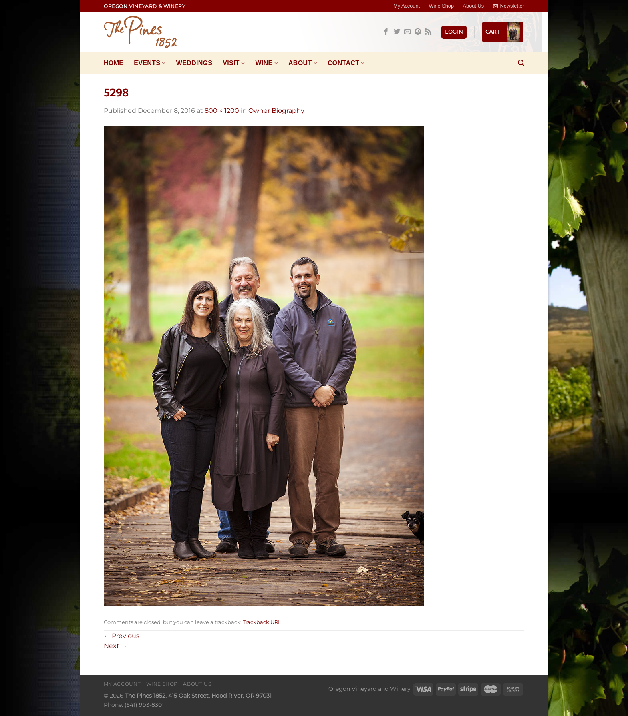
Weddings (194, 63)
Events (149, 63)
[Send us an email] (407, 32)
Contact (346, 63)
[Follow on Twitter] (397, 32)
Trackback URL (262, 622)
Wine (266, 63)
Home (113, 63)
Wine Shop (441, 6)
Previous (121, 636)
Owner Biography (276, 110)
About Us (473, 6)
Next (115, 646)
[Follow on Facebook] (386, 32)
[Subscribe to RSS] (428, 32)
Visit (234, 63)
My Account (406, 6)
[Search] (521, 63)
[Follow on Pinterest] (418, 32)
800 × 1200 (222, 110)
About (302, 63)
